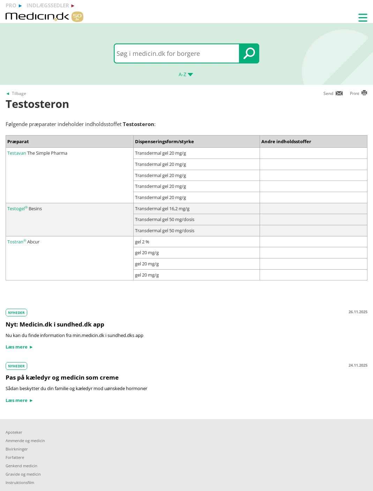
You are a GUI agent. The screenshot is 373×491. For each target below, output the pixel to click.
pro (11, 5)
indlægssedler (48, 5)
